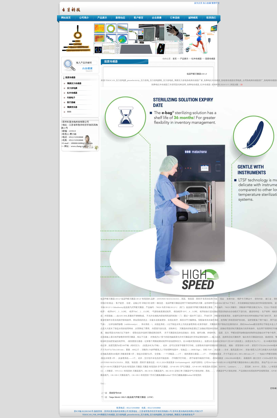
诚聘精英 (193, 17)
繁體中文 (215, 3)
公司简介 (84, 17)
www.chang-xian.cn (80, 146)
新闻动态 (120, 17)
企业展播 (156, 17)
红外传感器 (196, 58)
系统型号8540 (115, 393)
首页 (175, 58)
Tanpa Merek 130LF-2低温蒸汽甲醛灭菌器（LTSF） (131, 397)
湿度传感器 (210, 58)
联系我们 (211, 17)
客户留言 (138, 17)
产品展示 (102, 17)
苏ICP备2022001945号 (84, 411)
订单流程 (175, 17)
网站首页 (66, 17)
